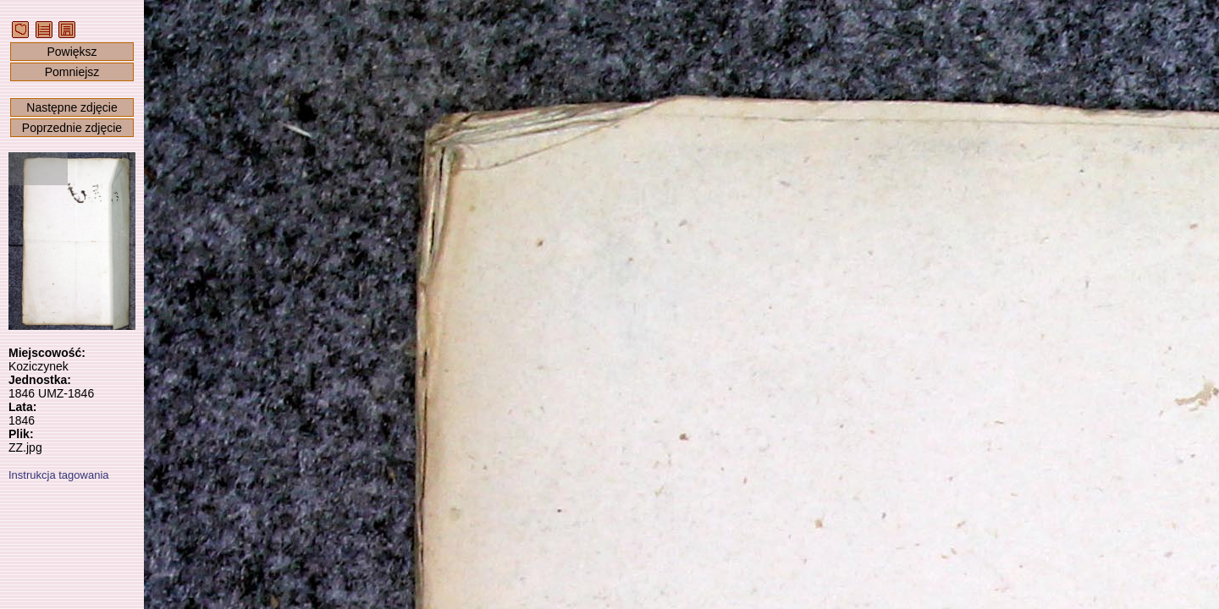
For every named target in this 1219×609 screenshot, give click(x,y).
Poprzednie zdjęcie (72, 127)
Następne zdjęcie (71, 107)
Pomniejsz (72, 72)
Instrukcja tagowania (58, 475)
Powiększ (72, 51)
